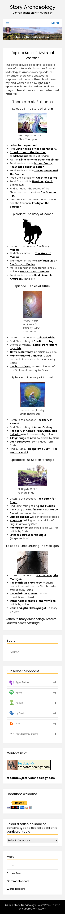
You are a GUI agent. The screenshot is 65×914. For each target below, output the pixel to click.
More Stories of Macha (34, 271)
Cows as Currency (21, 352)
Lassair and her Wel (22, 517)
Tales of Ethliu (46, 337)
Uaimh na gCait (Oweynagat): (29, 608)
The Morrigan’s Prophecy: (26, 582)
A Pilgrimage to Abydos (25, 438)
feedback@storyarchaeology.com (31, 778)
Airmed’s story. (43, 427)
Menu (55, 23)
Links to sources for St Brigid (28, 535)
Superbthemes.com (34, 908)
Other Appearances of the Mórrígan (33, 600)
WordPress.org (16, 889)
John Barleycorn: (20, 441)
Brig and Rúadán (44, 506)
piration (39, 167)
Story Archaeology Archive (37, 619)
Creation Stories (46, 177)
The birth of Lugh (20, 366)
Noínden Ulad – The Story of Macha (34, 262)
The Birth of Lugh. (45, 341)
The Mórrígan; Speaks (23, 593)
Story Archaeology (32, 7)
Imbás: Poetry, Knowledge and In (31, 165)
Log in (10, 865)
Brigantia (16, 520)
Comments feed (18, 881)
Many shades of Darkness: (27, 355)
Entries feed (14, 873)
